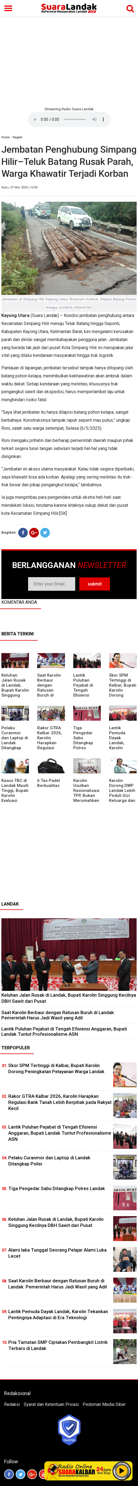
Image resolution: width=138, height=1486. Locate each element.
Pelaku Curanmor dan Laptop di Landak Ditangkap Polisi (14, 740)
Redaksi (12, 1404)
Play (122, 1470)
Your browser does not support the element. (69, 119)
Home (5, 137)
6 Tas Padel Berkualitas (48, 783)
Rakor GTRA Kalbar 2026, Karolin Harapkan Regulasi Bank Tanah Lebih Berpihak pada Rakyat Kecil (60, 1102)
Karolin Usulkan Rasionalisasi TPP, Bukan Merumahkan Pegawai (86, 793)
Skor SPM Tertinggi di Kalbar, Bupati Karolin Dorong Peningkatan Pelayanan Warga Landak (122, 695)
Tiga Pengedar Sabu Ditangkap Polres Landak (83, 740)
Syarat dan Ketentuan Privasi (51, 1404)
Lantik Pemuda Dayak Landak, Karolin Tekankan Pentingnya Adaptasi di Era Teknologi (122, 747)
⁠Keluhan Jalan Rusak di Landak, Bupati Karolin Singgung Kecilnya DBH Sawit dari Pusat (15, 693)
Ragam (17, 137)
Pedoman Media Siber (104, 1404)
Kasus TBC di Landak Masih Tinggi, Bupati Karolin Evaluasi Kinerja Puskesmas (15, 795)
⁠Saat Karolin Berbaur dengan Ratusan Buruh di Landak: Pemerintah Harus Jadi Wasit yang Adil (58, 1015)
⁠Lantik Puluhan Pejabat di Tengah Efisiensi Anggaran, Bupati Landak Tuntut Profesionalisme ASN (64, 1031)
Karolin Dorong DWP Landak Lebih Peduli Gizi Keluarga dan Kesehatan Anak (122, 795)
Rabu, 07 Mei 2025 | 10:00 (19, 187)
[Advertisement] (69, 61)
